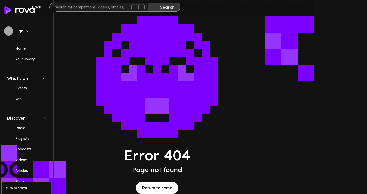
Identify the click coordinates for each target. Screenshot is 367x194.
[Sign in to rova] (26, 31)
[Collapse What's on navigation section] (44, 78)
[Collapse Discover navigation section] (44, 118)
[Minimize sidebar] (53, 9)
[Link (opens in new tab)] (26, 181)
